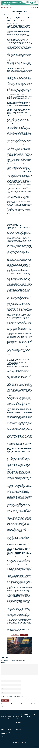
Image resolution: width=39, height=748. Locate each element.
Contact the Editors (3, 716)
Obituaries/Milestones (19, 716)
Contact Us (10, 733)
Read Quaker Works (19, 722)
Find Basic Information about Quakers (18, 724)
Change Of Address (3, 733)
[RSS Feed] (18, 742)
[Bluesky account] (22, 742)
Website (2, 691)
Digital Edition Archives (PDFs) (3, 731)
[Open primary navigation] (37, 7)
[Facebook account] (13, 742)
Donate (9, 732)
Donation (2, 736)
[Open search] (31, 7)
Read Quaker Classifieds (18, 720)
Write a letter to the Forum (11, 718)
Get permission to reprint (11, 720)
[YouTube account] (25, 742)
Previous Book (15, 634)
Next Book (24, 634)
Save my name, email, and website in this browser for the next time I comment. (13, 696)
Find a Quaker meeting (18, 718)
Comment (3, 662)
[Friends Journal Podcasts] (16, 742)
